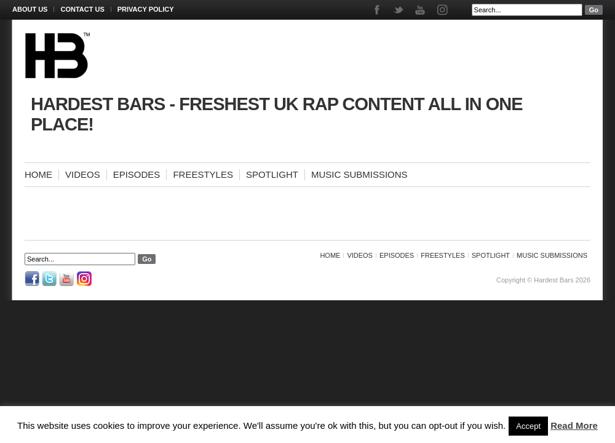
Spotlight (272, 174)
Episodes (137, 174)
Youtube (421, 10)
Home (38, 174)
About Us (29, 9)
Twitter (399, 10)
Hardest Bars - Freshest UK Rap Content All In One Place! (277, 114)
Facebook (378, 10)
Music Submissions (359, 174)
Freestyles (203, 174)
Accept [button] (528, 426)
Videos (82, 174)
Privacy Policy (145, 9)
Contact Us (82, 9)
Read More (574, 425)
